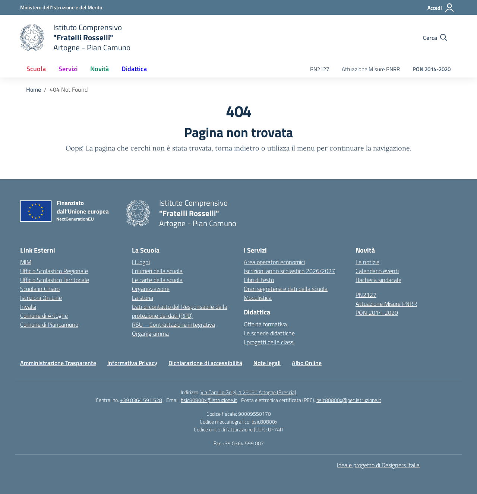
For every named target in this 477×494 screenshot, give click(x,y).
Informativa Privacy (132, 362)
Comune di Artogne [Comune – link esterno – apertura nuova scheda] (44, 315)
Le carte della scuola (157, 279)
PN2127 (319, 69)
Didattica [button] (134, 69)
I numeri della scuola (157, 270)
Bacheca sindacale (378, 279)
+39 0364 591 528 (141, 400)
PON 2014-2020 (432, 69)
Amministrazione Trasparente (58, 362)
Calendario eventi (377, 270)
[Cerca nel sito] (435, 37)
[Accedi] (441, 8)
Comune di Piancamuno (49, 324)
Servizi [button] (68, 69)
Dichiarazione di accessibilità (205, 362)
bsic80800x (264, 421)
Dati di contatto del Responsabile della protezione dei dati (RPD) (179, 311)
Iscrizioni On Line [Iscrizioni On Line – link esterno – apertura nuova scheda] (41, 297)
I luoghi (141, 261)
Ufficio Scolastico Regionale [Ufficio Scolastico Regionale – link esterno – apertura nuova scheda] (54, 270)
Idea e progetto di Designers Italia (378, 464)
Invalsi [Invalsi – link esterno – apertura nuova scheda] (28, 306)
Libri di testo (259, 279)
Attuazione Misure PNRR (371, 69)
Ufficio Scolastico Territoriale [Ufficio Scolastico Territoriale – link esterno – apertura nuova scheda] (54, 279)
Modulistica (258, 297)
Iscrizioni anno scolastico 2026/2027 (289, 270)
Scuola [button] (36, 69)
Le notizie (367, 261)
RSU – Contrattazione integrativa (173, 324)
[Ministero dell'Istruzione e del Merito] (61, 7)
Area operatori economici (274, 261)
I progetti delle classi (269, 342)
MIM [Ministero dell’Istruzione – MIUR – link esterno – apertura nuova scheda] (25, 261)
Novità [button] (99, 69)
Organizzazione (151, 288)
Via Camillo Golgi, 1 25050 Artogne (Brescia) (248, 392)
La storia (142, 297)
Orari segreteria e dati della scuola (286, 288)
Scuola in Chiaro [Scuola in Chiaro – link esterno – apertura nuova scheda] (40, 288)
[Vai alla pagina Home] (33, 89)
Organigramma (150, 333)
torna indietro (237, 148)
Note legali (267, 362)
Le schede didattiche (269, 333)
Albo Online (307, 362)
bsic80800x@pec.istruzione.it (348, 400)
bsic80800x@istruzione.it (209, 400)
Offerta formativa (265, 324)
